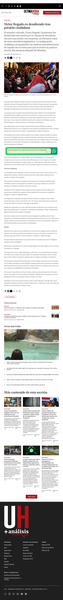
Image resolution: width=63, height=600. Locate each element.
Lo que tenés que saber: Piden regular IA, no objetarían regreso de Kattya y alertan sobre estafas (31, 462)
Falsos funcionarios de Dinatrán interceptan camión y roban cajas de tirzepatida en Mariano (31, 414)
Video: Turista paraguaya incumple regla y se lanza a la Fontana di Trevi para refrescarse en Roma (29, 363)
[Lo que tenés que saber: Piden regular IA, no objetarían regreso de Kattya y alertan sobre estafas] (31, 450)
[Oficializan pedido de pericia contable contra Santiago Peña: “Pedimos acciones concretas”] (55, 316)
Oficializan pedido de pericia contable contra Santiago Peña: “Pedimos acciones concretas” (25, 317)
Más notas (31, 497)
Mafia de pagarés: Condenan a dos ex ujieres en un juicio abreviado (24, 308)
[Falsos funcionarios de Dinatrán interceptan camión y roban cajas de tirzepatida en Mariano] (31, 402)
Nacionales (7, 20)
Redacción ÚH (20, 310)
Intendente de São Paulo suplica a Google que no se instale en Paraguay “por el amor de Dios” (32, 369)
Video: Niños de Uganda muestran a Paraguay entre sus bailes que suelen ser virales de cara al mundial (49, 415)
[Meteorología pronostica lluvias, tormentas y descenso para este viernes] (12, 450)
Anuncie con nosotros (30, 542)
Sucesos (6, 306)
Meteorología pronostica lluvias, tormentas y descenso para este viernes (12, 462)
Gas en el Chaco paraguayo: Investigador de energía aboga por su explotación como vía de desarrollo (50, 463)
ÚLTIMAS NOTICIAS (52, 13)
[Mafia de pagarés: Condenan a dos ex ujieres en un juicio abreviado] (55, 308)
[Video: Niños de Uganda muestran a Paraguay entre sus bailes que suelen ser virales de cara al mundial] (50, 402)
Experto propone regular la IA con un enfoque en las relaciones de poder (11, 413)
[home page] (31, 13)
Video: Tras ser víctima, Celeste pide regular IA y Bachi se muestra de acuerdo (30, 379)
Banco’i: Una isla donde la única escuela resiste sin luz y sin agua (26, 385)
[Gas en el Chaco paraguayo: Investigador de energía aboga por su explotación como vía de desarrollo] (50, 450)
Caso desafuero (10, 297)
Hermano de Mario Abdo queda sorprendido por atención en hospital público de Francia (33, 374)
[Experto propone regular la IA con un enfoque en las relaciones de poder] (12, 402)
